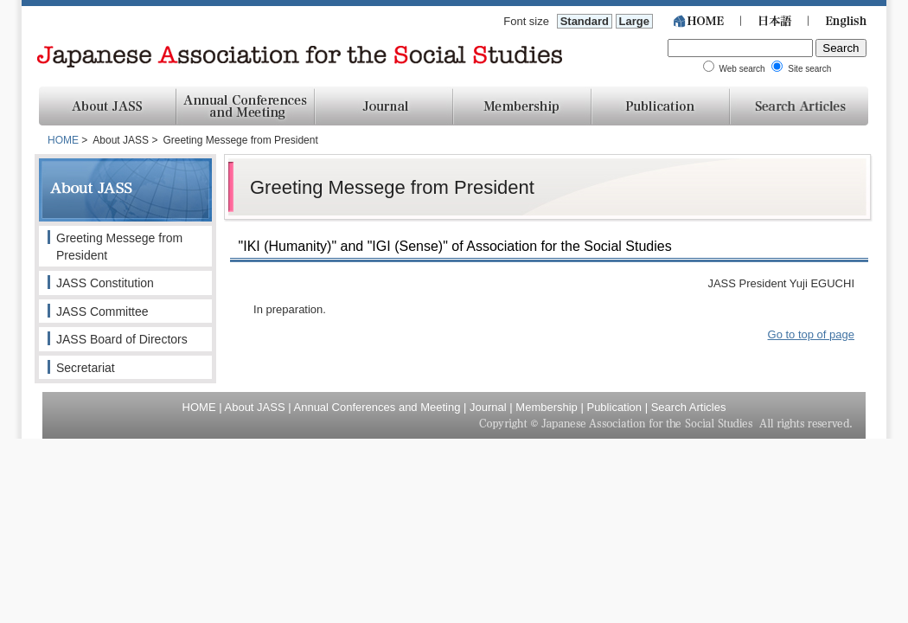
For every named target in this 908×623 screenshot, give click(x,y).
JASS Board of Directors (122, 339)
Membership (546, 407)
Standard (584, 21)
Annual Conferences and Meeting (377, 407)
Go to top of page (811, 334)
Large (634, 21)
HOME (63, 140)
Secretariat (85, 368)
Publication (614, 407)
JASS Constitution (105, 283)
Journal (488, 407)
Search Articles (688, 407)
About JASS (255, 407)
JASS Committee (102, 311)
